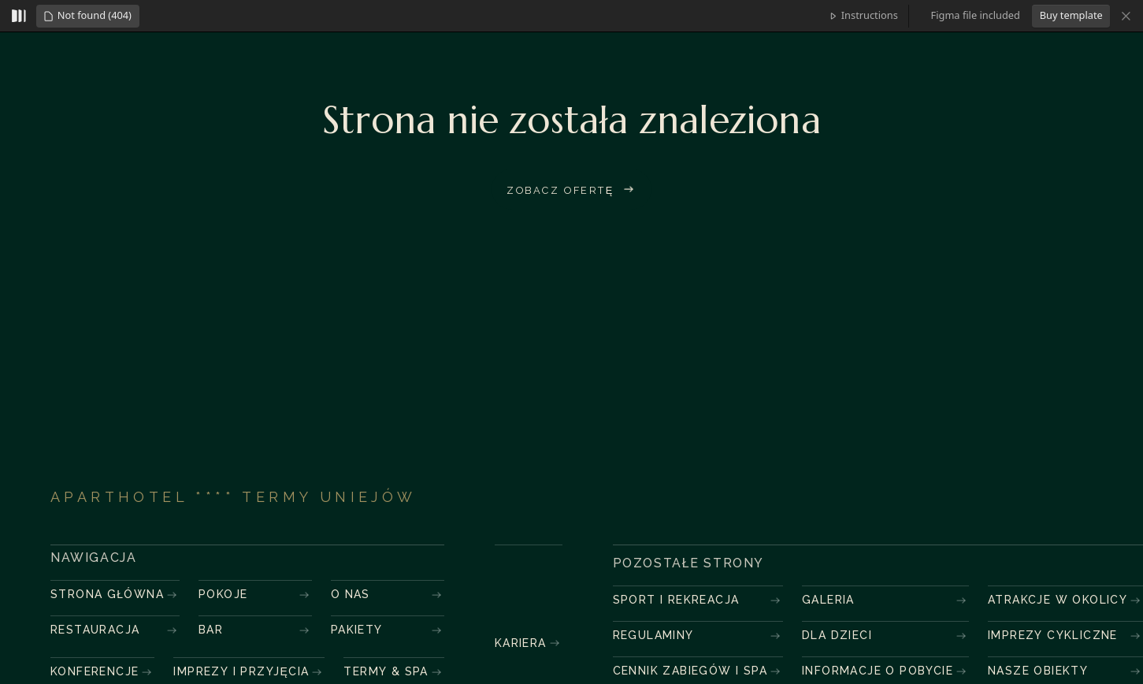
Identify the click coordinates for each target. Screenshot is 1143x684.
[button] (87, 16)
